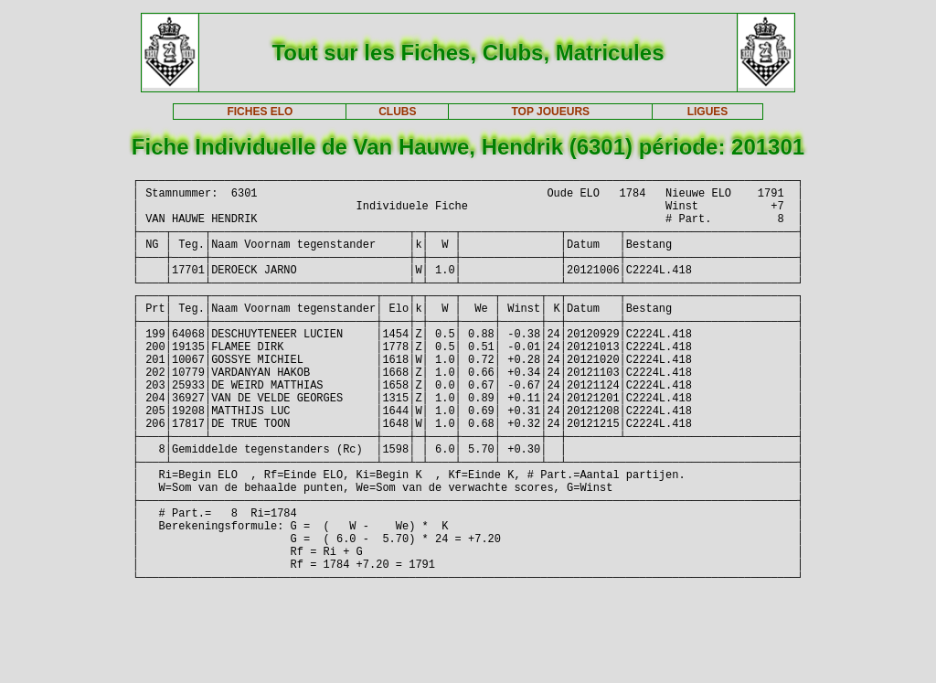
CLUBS (397, 111)
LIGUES (708, 111)
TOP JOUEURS (551, 111)
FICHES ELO (259, 111)
